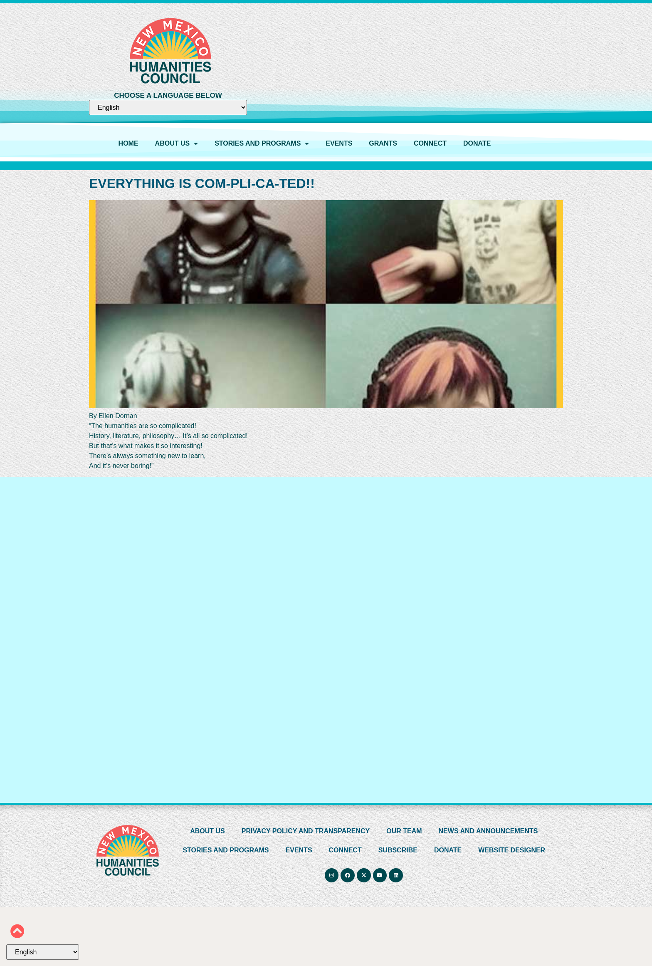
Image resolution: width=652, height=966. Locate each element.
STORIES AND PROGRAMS (262, 143)
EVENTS (339, 143)
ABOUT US (176, 143)
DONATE (477, 143)
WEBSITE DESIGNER (511, 850)
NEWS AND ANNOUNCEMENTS (488, 831)
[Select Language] (168, 107)
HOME (128, 143)
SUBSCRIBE (397, 850)
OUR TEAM (404, 831)
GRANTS (383, 143)
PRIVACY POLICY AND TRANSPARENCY (306, 831)
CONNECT (430, 143)
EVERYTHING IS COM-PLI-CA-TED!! (202, 183)
